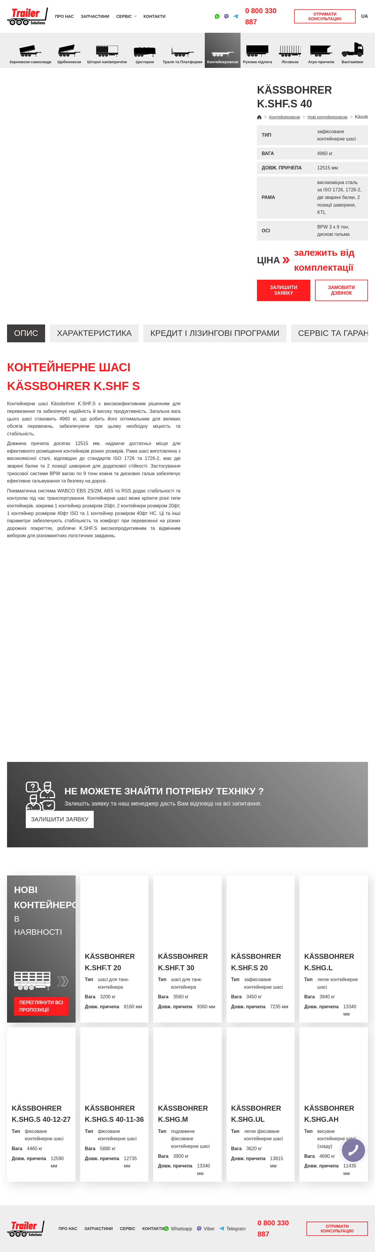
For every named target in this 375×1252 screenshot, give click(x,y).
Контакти (155, 16)
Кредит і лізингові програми (214, 333)
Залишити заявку (283, 290)
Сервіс (124, 16)
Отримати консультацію (324, 16)
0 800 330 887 (261, 16)
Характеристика (94, 333)
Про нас (64, 16)
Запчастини (95, 16)
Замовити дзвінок (341, 290)
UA (364, 16)
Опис (26, 333)
